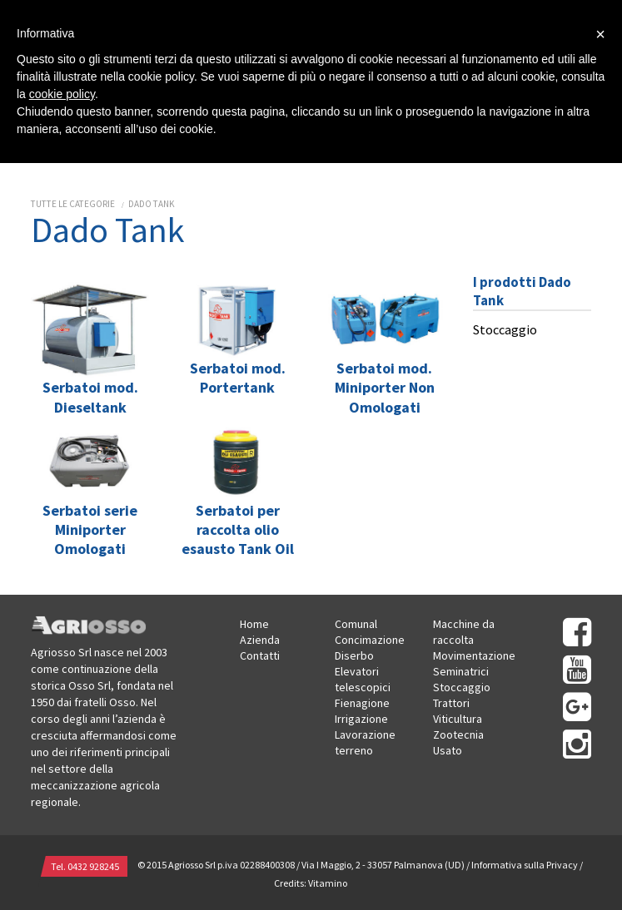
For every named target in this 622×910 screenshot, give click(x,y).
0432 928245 (93, 866)
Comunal (356, 623)
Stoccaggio (505, 329)
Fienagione (362, 702)
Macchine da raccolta (464, 631)
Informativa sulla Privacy (524, 865)
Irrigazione (361, 718)
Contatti (260, 655)
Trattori (451, 702)
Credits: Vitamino (310, 883)
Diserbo (354, 655)
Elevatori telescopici (363, 679)
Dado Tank (151, 204)
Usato (447, 750)
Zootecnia (458, 734)
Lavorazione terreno (365, 742)
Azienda (260, 639)
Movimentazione (474, 655)
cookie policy (62, 94)
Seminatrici (461, 671)
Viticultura (457, 718)
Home (254, 623)
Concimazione (370, 639)
